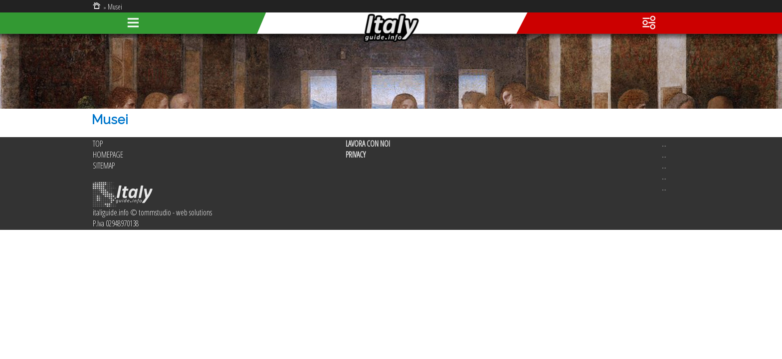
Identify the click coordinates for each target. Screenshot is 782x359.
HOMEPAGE (108, 154)
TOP (98, 143)
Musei (115, 6)
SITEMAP (104, 165)
